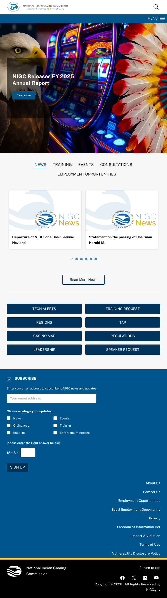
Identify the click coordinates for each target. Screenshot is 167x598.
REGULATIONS (122, 336)
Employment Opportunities (139, 500)
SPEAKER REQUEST (122, 350)
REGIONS (44, 322)
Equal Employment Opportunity (136, 509)
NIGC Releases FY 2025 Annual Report (43, 79)
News (17, 418)
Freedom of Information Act (138, 527)
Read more (26, 96)
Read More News (83, 280)
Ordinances (21, 425)
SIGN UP (17, 467)
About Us (153, 483)
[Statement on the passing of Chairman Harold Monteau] (122, 210)
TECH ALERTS (44, 309)
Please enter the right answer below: (34, 443)
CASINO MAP (44, 336)
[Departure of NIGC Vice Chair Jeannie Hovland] (45, 210)
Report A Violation (146, 536)
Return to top (149, 568)
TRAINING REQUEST (123, 309)
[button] (152, 18)
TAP (122, 322)
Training (65, 425)
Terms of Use (150, 544)
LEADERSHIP (44, 350)
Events (64, 418)
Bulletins (19, 432)
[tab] (40, 163)
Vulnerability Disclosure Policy (136, 553)
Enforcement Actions (75, 432)
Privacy (154, 518)
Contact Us (151, 492)
